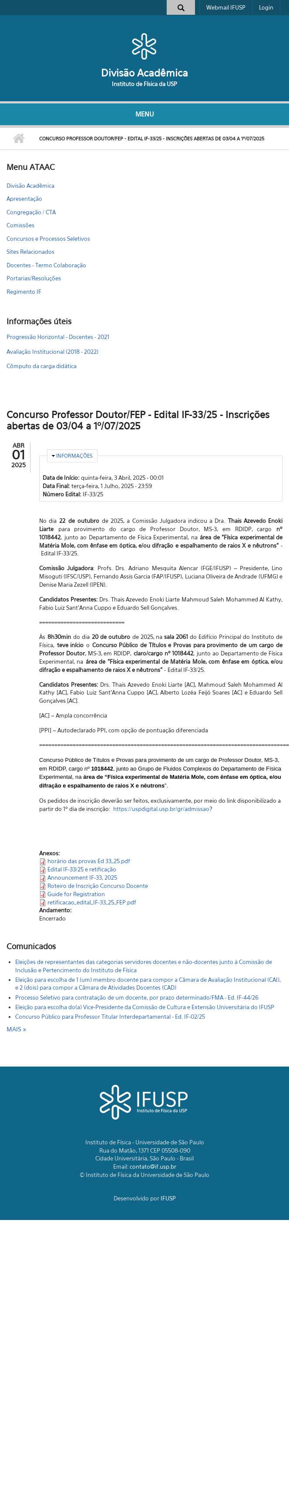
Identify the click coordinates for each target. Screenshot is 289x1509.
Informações (74, 455)
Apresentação (24, 198)
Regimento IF (24, 291)
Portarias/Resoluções (34, 278)
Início (18, 139)
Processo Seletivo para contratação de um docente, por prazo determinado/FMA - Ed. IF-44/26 (137, 997)
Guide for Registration (76, 894)
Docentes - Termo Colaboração (46, 265)
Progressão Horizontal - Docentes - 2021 (58, 336)
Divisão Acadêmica (144, 73)
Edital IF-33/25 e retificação (81, 869)
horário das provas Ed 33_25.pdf (88, 861)
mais (15, 1029)
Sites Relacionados (30, 251)
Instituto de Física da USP (144, 83)
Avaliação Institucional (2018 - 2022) (52, 351)
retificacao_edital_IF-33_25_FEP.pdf (91, 902)
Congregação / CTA (31, 212)
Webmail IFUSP (225, 7)
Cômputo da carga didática (42, 365)
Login (266, 7)
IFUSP (168, 1198)
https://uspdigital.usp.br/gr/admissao (161, 808)
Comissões (20, 225)
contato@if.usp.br (153, 1166)
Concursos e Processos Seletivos (48, 238)
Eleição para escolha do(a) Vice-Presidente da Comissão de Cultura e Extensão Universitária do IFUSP (144, 1007)
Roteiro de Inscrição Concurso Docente (97, 885)
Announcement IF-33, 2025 (82, 877)
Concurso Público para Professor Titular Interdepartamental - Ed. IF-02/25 (110, 1016)
